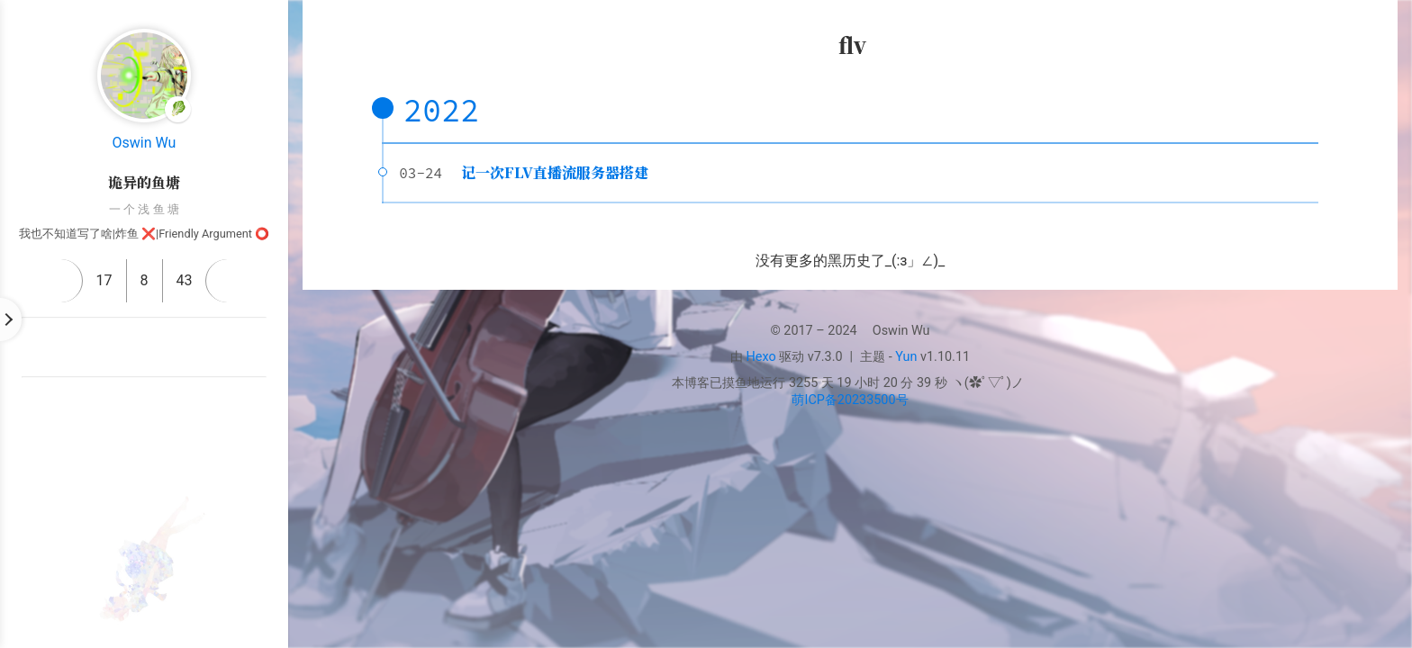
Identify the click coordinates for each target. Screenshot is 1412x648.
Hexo (761, 356)
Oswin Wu (144, 142)
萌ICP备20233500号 (850, 400)
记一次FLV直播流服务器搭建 (554, 172)
